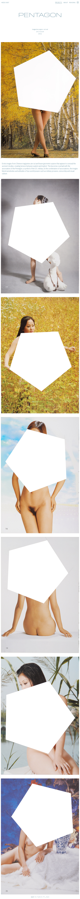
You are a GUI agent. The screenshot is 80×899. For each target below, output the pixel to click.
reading (72, 2)
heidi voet (5, 2)
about (65, 2)
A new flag (42, 897)
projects (58, 2)
